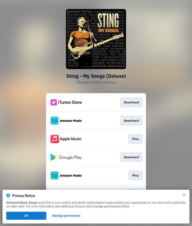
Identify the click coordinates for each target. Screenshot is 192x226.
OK (26, 215)
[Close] (184, 195)
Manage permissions (66, 215)
